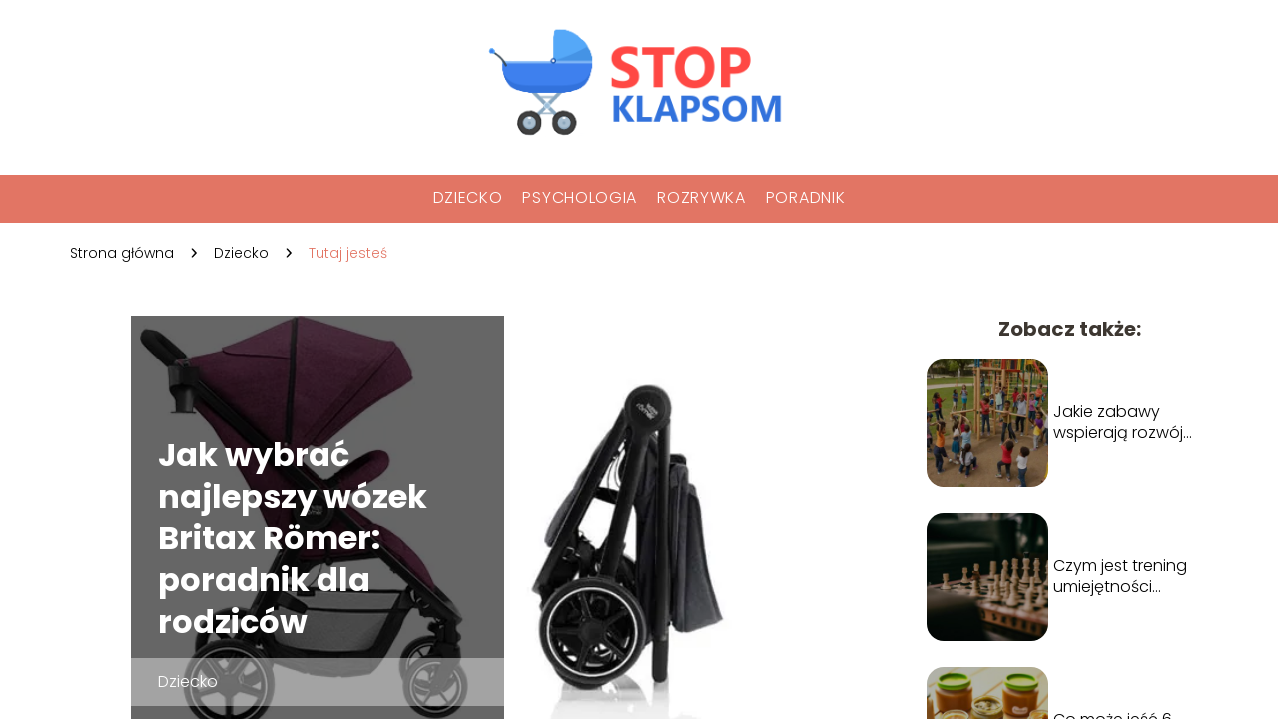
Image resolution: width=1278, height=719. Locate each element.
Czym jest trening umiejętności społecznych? (1120, 577)
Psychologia (579, 197)
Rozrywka (701, 197)
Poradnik (806, 197)
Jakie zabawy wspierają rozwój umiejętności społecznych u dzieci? (1118, 423)
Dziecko (468, 197)
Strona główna (122, 253)
